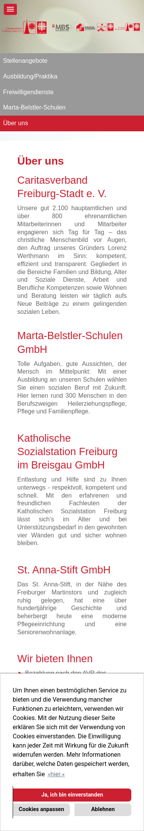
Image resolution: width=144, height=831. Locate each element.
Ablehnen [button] (102, 809)
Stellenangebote (25, 60)
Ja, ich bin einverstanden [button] (72, 795)
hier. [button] (56, 774)
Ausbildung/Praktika (30, 76)
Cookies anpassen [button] (41, 809)
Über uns (15, 123)
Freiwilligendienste (28, 92)
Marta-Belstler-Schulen (34, 107)
